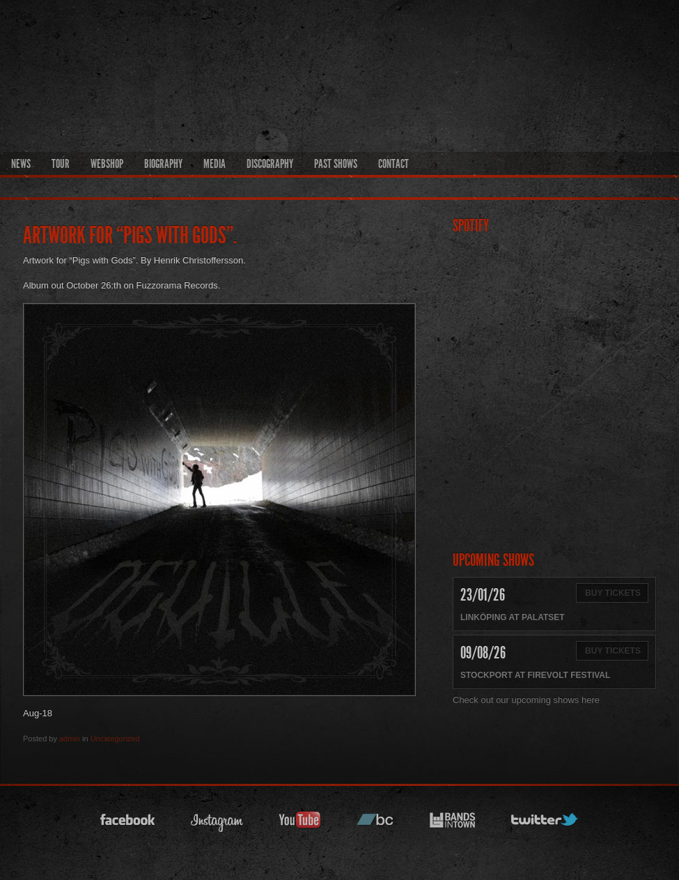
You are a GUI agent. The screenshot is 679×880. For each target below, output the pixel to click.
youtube (300, 824)
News (21, 163)
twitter (545, 824)
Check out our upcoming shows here (526, 700)
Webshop (107, 163)
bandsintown (452, 824)
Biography (163, 163)
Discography (270, 163)
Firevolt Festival (568, 675)
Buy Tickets (613, 593)
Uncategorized (115, 738)
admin (69, 738)
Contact (393, 163)
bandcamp (375, 824)
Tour (61, 163)
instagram (217, 824)
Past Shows (335, 163)
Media (214, 163)
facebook (128, 824)
